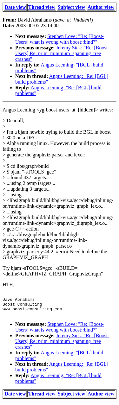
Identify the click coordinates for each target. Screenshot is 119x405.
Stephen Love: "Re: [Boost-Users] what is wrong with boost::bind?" (59, 39)
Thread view (41, 7)
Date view (15, 7)
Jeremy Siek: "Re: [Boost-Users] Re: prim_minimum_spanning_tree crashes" (62, 53)
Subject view (71, 7)
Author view (101, 7)
